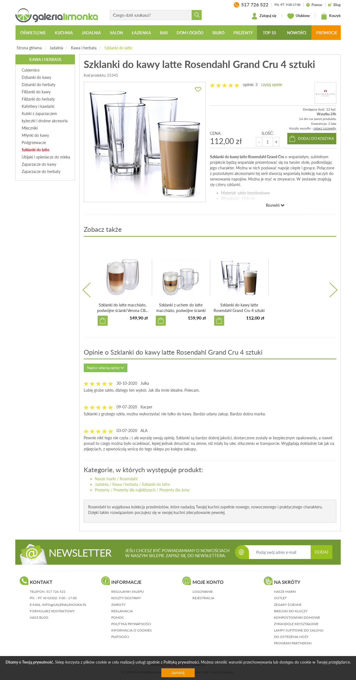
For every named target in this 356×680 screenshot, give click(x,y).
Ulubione (298, 16)
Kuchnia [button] (64, 32)
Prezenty (102, 490)
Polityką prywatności (181, 662)
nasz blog (39, 617)
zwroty (118, 605)
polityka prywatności (131, 624)
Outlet (280, 598)
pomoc (117, 617)
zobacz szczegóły (324, 128)
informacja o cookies (131, 630)
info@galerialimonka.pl (64, 605)
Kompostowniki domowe (297, 617)
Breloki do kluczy (290, 611)
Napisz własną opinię (105, 367)
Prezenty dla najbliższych (134, 490)
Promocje (326, 32)
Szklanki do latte (118, 47)
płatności (120, 637)
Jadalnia (56, 47)
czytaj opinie (271, 84)
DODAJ (321, 552)
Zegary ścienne (287, 605)
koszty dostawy (126, 598)
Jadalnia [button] (91, 32)
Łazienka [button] (141, 32)
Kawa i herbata (84, 47)
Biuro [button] (218, 32)
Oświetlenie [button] (33, 32)
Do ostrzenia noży (291, 637)
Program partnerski (293, 643)
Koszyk (331, 16)
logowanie (202, 591)
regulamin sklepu (127, 591)
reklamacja (122, 611)
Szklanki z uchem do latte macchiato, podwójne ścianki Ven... (181, 310)
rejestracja (203, 598)
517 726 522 (55, 591)
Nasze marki (105, 478)
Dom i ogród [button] (190, 32)
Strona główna (29, 47)
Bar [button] (164, 32)
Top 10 (269, 32)
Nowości (296, 32)
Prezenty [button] (243, 32)
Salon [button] (116, 32)
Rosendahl (128, 478)
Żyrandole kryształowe (296, 624)
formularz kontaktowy (52, 611)
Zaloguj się (263, 16)
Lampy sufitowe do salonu (298, 630)
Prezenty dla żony (174, 490)
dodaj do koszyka (316, 138)
